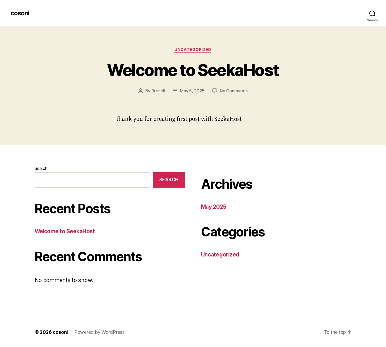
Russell (158, 91)
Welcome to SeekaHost (193, 70)
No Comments (234, 91)
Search (41, 168)
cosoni (20, 13)
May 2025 (214, 206)
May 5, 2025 (192, 91)
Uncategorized (192, 49)
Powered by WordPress (99, 332)
